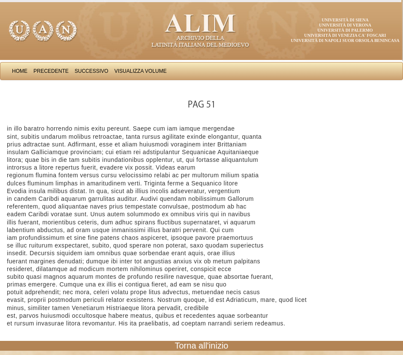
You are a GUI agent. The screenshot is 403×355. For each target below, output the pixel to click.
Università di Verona (345, 25)
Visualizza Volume (140, 71)
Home (19, 71)
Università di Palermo (345, 30)
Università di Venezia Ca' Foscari (345, 35)
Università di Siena (345, 20)
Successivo (91, 71)
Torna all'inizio (202, 345)
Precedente (51, 71)
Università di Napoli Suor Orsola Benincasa (345, 40)
